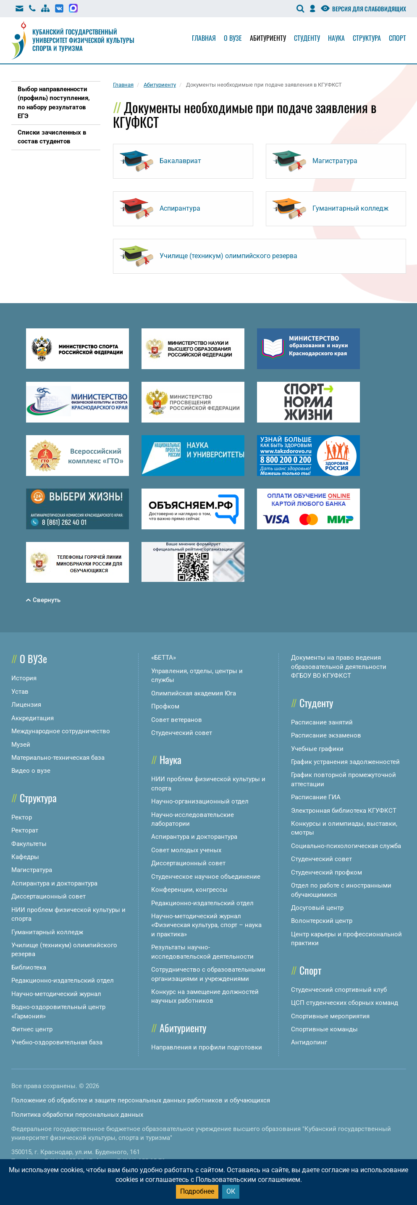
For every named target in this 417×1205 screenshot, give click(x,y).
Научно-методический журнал (56, 994)
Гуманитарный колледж (47, 932)
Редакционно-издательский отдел (62, 980)
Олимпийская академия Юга (193, 693)
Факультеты (29, 844)
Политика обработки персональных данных (77, 1114)
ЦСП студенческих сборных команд (344, 1003)
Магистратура (31, 870)
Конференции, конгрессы (189, 889)
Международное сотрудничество (60, 731)
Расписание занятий (322, 722)
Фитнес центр (31, 1029)
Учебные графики (317, 749)
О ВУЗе (33, 658)
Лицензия (26, 704)
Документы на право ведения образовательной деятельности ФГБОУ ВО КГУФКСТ (338, 666)
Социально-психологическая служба (346, 846)
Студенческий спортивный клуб (339, 990)
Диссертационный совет (48, 896)
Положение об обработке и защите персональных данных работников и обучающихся (140, 1100)
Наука (336, 37)
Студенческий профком (326, 872)
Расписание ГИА (316, 797)
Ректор (21, 817)
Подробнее (197, 1191)
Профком (165, 706)
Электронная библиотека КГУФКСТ (343, 810)
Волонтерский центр (321, 921)
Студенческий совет (181, 733)
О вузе (233, 37)
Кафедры (25, 857)
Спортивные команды (324, 1029)
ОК (230, 1191)
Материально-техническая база (58, 757)
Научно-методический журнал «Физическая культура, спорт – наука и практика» (206, 925)
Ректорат (24, 830)
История (24, 678)
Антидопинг (309, 1042)
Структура (367, 37)
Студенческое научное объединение (205, 876)
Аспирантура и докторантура (54, 883)
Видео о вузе (30, 770)
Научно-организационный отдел (200, 801)
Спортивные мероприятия (330, 1016)
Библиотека (28, 967)
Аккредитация (32, 718)
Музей (20, 744)
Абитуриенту (268, 37)
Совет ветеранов (176, 720)
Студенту (307, 37)
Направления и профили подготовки (206, 1047)
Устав (20, 691)
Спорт (397, 37)
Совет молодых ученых (186, 850)
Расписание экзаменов (326, 735)
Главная (204, 37)
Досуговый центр (317, 908)
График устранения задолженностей (345, 762)
